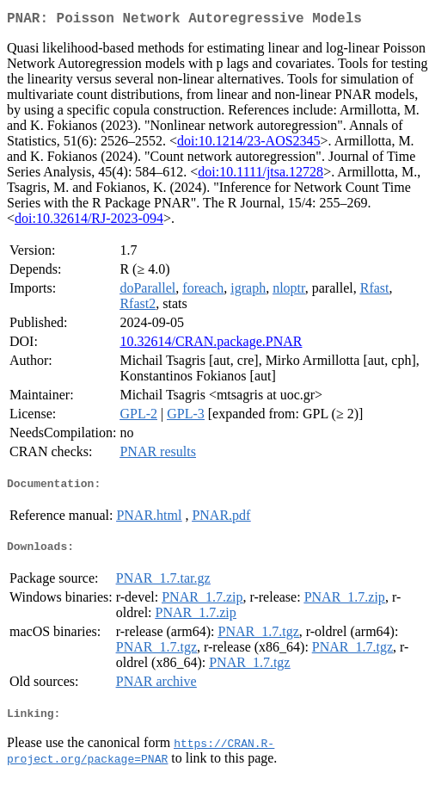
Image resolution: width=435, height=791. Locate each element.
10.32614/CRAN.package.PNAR (210, 344)
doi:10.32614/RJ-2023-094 (89, 221)
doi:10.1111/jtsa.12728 (260, 175)
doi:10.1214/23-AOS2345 (249, 144)
